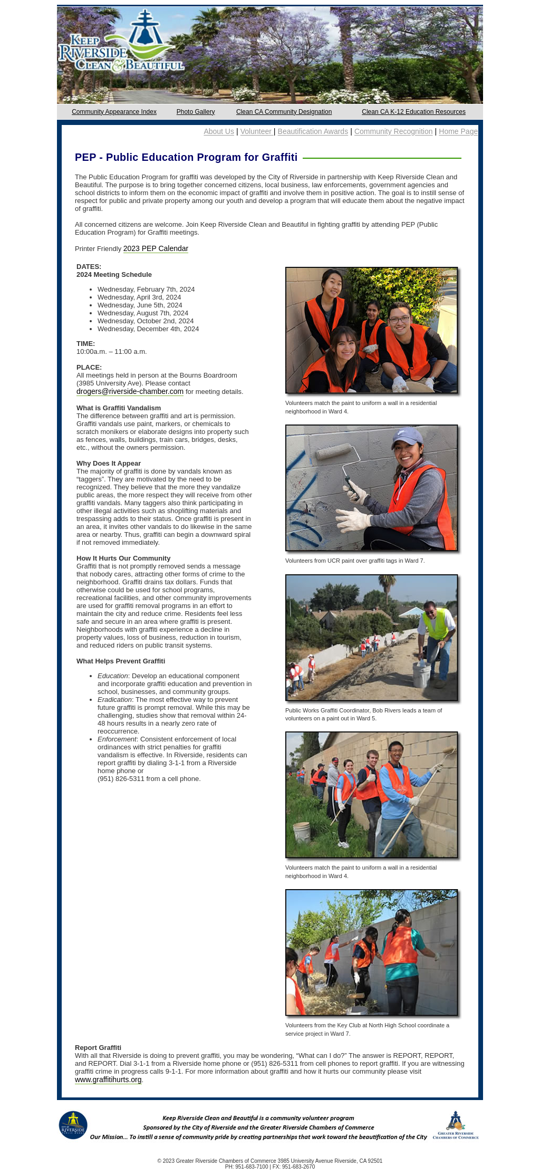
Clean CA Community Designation (284, 111)
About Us (219, 132)
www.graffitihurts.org (108, 1079)
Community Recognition (393, 132)
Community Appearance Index (114, 111)
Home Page (458, 132)
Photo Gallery (196, 111)
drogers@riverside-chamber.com (130, 391)
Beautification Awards (313, 132)
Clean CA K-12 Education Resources (414, 111)
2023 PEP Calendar (156, 248)
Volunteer (257, 132)
